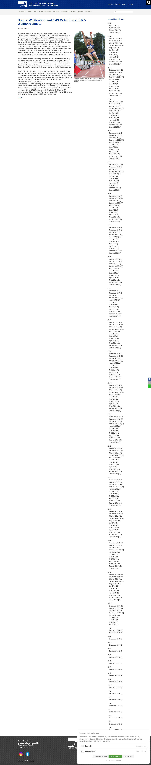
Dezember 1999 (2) (115, 675)
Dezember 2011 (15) (116, 480)
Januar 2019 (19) (115, 253)
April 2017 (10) (114, 309)
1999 (109, 673)
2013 (109, 414)
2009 (109, 540)
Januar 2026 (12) (115, 32)
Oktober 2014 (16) (115, 390)
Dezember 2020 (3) (115, 196)
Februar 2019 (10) (115, 251)
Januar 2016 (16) (115, 348)
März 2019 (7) (114, 248)
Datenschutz (109, 760)
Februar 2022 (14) (115, 156)
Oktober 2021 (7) (115, 169)
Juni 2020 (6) (113, 210)
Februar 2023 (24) (115, 125)
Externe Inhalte (90, 751)
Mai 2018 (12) (114, 275)
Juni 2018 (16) (114, 273)
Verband (22, 12)
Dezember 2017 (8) (115, 291)
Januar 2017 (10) (115, 316)
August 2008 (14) (115, 584)
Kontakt (130, 4)
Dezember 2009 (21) (116, 543)
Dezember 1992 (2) (115, 718)
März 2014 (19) (114, 406)
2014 (109, 383)
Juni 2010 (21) (114, 525)
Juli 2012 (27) (114, 460)
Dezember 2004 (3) (115, 645)
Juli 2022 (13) (114, 144)
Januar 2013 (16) (115, 442)
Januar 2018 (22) (115, 284)
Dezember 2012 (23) (116, 448)
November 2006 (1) (115, 633)
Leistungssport (45, 12)
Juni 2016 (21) (114, 336)
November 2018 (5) (115, 261)
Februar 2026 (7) (115, 30)
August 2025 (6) (114, 48)
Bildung (88, 12)
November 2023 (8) (115, 104)
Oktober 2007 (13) (115, 610)
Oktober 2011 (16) (115, 484)
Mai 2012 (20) (114, 464)
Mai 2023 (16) (114, 118)
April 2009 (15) (114, 561)
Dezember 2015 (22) (116, 354)
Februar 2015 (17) (115, 377)
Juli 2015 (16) (114, 365)
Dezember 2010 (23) (116, 511)
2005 (109, 636)
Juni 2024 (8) (113, 84)
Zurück (20, 98)
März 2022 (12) (114, 154)
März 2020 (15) (114, 217)
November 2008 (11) (116, 577)
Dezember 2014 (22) (116, 385)
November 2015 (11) (116, 356)
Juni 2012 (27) (114, 462)
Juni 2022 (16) (114, 147)
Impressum (118, 760)
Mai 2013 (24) (114, 433)
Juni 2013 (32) (114, 431)
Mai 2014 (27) (114, 401)
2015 (109, 351)
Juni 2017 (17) (114, 304)
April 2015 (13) (114, 372)
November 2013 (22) (116, 419)
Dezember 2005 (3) (115, 639)
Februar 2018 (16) (115, 282)
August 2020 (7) (114, 205)
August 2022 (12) (115, 142)
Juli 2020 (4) (113, 208)
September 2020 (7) (116, 203)
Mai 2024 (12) (114, 86)
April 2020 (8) (113, 214)
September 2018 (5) (116, 266)
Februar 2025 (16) (115, 61)
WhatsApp (149, 386)
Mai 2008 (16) (114, 590)
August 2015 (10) (115, 363)
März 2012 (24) (114, 469)
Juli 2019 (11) (114, 239)
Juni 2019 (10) (114, 241)
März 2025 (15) (114, 59)
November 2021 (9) (115, 167)
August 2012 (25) (115, 457)
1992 (109, 715)
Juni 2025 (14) (114, 52)
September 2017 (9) (116, 297)
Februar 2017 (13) (115, 314)
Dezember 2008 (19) (116, 574)
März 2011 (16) (114, 501)
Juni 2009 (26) (114, 557)
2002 (109, 655)
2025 (109, 36)
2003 (109, 649)
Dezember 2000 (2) (115, 669)
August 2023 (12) (115, 111)
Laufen (56, 12)
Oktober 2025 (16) (115, 43)
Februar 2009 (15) (115, 566)
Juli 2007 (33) (114, 617)
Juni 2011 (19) (114, 494)
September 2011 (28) (116, 487)
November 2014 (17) (116, 387)
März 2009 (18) (114, 564)
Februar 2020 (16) (115, 219)
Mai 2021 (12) (114, 181)
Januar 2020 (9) (114, 221)
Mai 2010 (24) (114, 527)
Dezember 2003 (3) (115, 651)
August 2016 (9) (114, 331)
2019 (109, 225)
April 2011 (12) (114, 498)
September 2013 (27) (116, 424)
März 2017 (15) (114, 311)
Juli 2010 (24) (114, 523)
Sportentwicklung (68, 12)
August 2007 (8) (114, 615)
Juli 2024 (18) (114, 81)
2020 (109, 194)
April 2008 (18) (114, 593)
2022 (109, 131)
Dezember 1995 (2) (115, 700)
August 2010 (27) (115, 520)
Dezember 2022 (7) (115, 133)
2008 (109, 572)
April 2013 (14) (114, 435)
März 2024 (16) (114, 91)
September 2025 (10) (116, 45)
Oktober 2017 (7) (115, 295)
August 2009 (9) (114, 552)
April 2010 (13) (114, 530)
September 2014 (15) (116, 392)
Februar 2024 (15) (115, 93)
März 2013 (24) (114, 437)
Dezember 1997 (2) (115, 687)
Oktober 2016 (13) (115, 327)
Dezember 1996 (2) (115, 693)
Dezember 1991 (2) (115, 724)
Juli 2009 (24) (114, 554)
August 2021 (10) (115, 174)
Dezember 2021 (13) (116, 164)
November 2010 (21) (116, 514)
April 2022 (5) (113, 151)
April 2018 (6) (113, 278)
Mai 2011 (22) (114, 496)
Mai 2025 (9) (113, 55)
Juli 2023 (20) (114, 113)
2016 (109, 320)
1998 (109, 679)
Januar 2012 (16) (115, 474)
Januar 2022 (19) (115, 158)
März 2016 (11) (114, 343)
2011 (109, 477)
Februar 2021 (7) (115, 188)
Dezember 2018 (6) (115, 259)
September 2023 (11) (116, 108)
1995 (109, 697)
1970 (109, 728)
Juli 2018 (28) (114, 271)
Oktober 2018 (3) (115, 264)
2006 (109, 628)
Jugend (80, 12)
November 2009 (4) (115, 545)
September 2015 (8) (116, 361)
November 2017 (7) (115, 293)
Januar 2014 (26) (115, 411)
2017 (109, 288)
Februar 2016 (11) (115, 345)
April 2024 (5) (113, 88)
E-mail (149, 382)
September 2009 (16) (116, 550)
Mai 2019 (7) (113, 244)
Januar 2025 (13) (115, 64)
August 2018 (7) (114, 268)
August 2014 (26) (115, 394)
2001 (109, 661)
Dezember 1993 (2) (115, 712)
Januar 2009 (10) (115, 568)
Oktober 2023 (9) (115, 106)
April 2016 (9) (113, 341)
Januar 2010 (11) (115, 537)
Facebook (149, 379)
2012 (109, 446)
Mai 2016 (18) (114, 338)
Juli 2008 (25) (114, 586)
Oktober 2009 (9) (115, 547)
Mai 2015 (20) (114, 370)
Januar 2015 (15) (115, 379)
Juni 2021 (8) (113, 178)
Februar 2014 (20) (115, 408)
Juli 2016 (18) (114, 334)
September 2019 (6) (116, 234)
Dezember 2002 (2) (115, 657)
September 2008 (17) (116, 581)
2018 (109, 257)
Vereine (110, 4)
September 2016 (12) (116, 329)
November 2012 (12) (116, 450)
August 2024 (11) (115, 79)
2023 (109, 99)
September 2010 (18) (116, 518)
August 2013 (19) (115, 426)
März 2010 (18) (114, 532)
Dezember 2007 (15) (116, 606)
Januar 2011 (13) (115, 505)
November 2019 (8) (115, 230)
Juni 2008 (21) (114, 588)
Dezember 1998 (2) (115, 681)
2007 (109, 603)
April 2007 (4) (113, 624)
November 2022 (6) (115, 135)
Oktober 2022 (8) (115, 138)
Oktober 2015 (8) (115, 358)
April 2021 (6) (113, 183)
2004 (109, 643)
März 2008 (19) (114, 595)
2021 (109, 162)
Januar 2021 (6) (114, 190)
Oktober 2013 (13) (115, 421)
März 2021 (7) (114, 185)
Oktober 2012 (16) (115, 453)
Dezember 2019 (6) (115, 227)
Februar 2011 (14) (115, 503)
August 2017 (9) (114, 300)
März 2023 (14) (114, 122)
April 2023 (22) (114, 120)
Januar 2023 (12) (115, 127)
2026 (109, 23)
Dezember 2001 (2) (115, 663)
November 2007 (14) (116, 608)
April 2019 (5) (113, 246)
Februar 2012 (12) (115, 471)
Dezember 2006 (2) (115, 630)
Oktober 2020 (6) (115, 201)
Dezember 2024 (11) (116, 70)
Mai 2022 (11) (114, 149)
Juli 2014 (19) (114, 397)
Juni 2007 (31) (114, 620)
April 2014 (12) (114, 404)
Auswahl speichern (101, 756)
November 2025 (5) (115, 41)
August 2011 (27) (115, 489)
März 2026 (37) (114, 28)
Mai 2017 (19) (114, 307)
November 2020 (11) (116, 198)
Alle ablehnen (128, 756)
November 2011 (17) (116, 482)
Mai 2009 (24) (114, 559)
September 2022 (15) (116, 140)
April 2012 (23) (114, 467)
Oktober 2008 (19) (115, 579)
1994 (109, 703)
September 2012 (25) (116, 455)
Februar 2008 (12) (115, 597)
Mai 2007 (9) (113, 622)
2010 (109, 509)
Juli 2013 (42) (114, 428)
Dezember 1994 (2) (115, 706)
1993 (109, 709)
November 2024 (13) (116, 72)
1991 (109, 721)
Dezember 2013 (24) (116, 417)
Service (117, 4)
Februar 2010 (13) (115, 534)
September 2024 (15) (116, 77)
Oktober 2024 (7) (115, 74)
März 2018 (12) (114, 280)
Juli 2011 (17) (114, 491)
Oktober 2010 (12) (115, 516)
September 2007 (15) (116, 613)
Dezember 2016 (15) (116, 322)
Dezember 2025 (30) (116, 38)
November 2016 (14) (116, 324)
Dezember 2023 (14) (116, 101)
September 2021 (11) (116, 171)
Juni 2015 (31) (114, 367)
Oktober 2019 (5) (115, 232)
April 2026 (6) (113, 25)
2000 (109, 667)
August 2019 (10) (115, 237)
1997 (109, 685)
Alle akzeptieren (115, 756)
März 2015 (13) (114, 374)
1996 (109, 691)
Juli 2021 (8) (113, 176)
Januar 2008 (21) (115, 600)
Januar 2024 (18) (115, 95)
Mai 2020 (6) (113, 212)
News (124, 4)
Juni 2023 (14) (114, 115)
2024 (109, 68)
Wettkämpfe (32, 12)
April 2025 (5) (113, 57)
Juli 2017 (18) (114, 302)
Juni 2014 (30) (114, 399)
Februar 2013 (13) (115, 440)
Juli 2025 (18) (114, 50)
